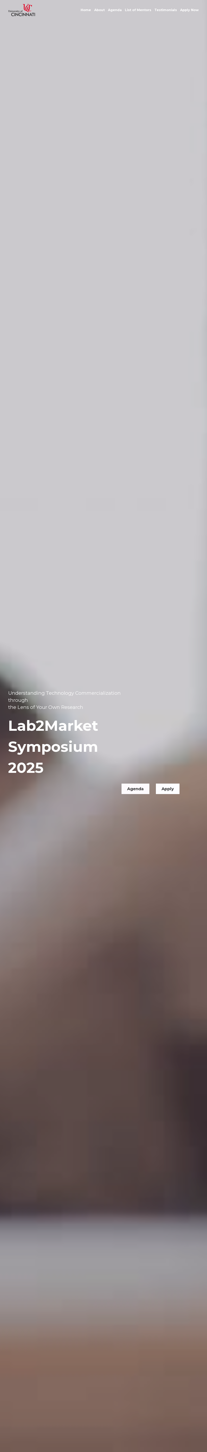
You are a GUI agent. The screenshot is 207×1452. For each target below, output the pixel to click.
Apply (168, 774)
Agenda (135, 774)
